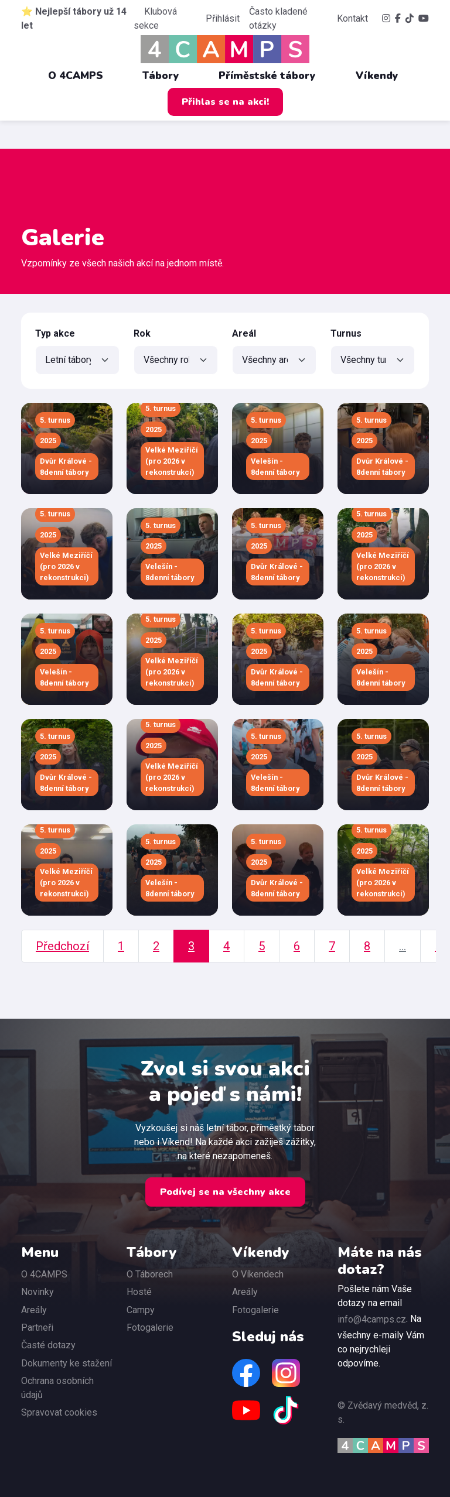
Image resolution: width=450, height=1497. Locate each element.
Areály (34, 1310)
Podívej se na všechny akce (225, 1192)
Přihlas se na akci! (225, 101)
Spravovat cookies (59, 1412)
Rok (142, 333)
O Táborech (150, 1274)
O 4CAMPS (81, 75)
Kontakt (352, 18)
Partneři (37, 1327)
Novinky (37, 1291)
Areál (244, 333)
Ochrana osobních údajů (57, 1387)
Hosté (139, 1291)
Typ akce (55, 333)
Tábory (166, 75)
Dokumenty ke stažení (66, 1363)
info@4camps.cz (372, 1319)
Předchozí (62, 946)
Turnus (346, 333)
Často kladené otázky (278, 18)
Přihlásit (223, 18)
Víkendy (383, 75)
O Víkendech (258, 1274)
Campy (141, 1310)
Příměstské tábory (273, 75)
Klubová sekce (155, 18)
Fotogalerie (150, 1327)
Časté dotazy (48, 1345)
